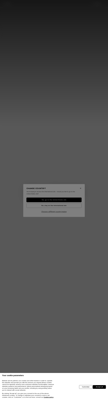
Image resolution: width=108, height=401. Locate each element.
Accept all (99, 387)
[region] (54, 387)
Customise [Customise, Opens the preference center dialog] (85, 387)
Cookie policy (48, 397)
